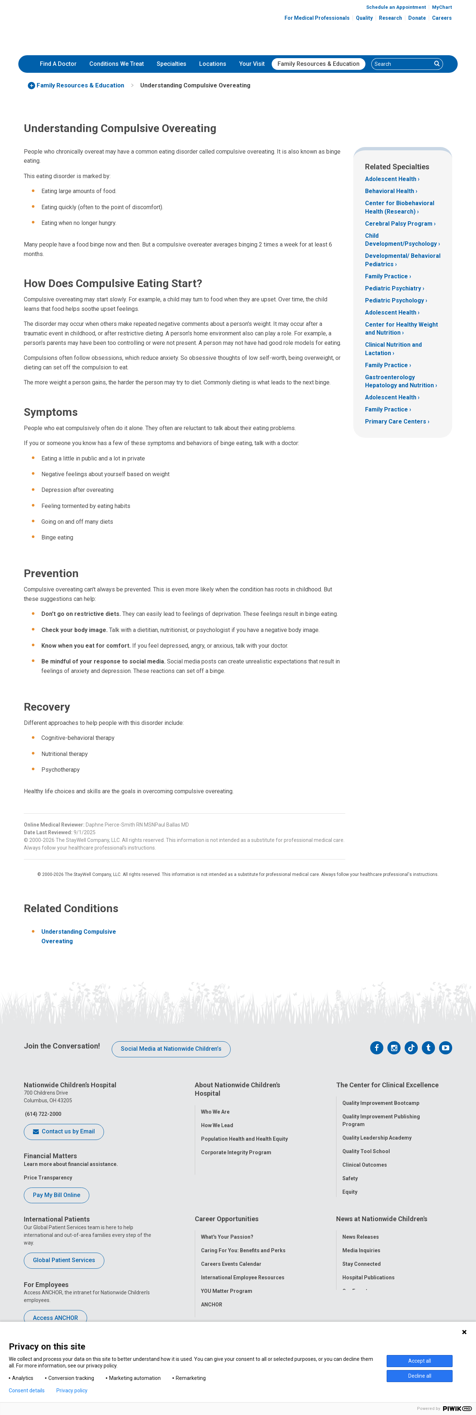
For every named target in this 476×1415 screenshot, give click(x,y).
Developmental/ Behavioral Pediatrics (402, 259)
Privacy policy (72, 1390)
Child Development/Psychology (401, 239)
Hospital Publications (368, 1268)
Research (390, 17)
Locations (212, 63)
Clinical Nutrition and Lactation (393, 348)
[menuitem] (58, 64)
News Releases (360, 1227)
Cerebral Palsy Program (398, 223)
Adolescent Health (390, 179)
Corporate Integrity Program (236, 1148)
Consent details (27, 1390)
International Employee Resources (243, 1268)
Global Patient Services (64, 1260)
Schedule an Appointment (396, 7)
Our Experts (356, 1281)
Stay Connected (361, 1254)
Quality (364, 17)
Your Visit (252, 63)
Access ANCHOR (55, 1317)
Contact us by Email (64, 1132)
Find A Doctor (58, 63)
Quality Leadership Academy (377, 1133)
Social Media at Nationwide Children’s (171, 1048)
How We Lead (217, 1121)
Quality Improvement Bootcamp (380, 1099)
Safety (350, 1174)
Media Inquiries (361, 1240)
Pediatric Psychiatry (393, 288)
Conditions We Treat (116, 63)
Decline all (419, 1376)
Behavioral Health (389, 191)
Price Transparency (48, 1178)
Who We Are (215, 1107)
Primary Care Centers (395, 421)
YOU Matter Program (226, 1281)
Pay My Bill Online (56, 1195)
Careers (442, 17)
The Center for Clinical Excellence (387, 1085)
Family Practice (386, 276)
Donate (417, 17)
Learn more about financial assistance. (71, 1164)
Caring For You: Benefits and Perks (243, 1240)
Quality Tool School (366, 1147)
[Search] (401, 64)
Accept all (419, 1361)
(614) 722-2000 (42, 1114)
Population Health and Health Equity (244, 1134)
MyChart (442, 7)
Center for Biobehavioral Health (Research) (399, 207)
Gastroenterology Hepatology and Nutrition (399, 381)
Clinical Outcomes (364, 1160)
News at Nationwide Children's (381, 1213)
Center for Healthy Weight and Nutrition (401, 328)
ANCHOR (211, 1295)
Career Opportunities (227, 1213)
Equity (349, 1187)
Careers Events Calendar (231, 1254)
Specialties (171, 63)
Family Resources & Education (319, 63)
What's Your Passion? (227, 1227)
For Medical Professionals (317, 17)
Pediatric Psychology (394, 300)
